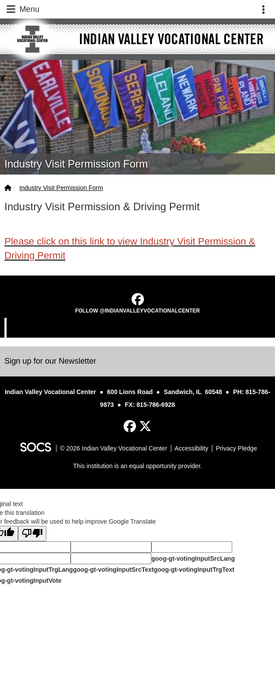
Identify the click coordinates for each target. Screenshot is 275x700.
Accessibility (191, 448)
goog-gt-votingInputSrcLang (193, 558)
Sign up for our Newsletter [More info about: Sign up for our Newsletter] (50, 361)
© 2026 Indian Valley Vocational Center (113, 448)
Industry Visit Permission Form (61, 187)
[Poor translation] (32, 533)
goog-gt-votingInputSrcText (113, 569)
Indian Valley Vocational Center (138, 327)
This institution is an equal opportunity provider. (137, 465)
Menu (22, 9)
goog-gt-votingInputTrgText (194, 569)
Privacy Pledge (236, 448)
